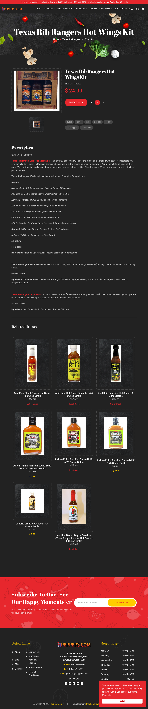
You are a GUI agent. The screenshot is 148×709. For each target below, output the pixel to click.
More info (106, 695)
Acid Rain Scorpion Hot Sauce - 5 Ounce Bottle (115, 394)
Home (38, 9)
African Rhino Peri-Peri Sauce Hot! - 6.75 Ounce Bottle (74, 461)
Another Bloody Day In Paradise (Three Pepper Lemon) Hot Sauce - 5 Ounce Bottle (74, 538)
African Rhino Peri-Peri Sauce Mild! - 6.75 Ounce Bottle (115, 462)
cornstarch (87, 127)
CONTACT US (125, 9)
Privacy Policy (35, 667)
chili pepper (72, 127)
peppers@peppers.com (77, 673)
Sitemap (19, 669)
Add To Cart (76, 102)
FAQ (17, 664)
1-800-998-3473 (79, 2)
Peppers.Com (56, 704)
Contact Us (34, 652)
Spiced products (64, 9)
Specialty (105, 9)
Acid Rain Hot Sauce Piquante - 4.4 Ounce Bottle (74, 394)
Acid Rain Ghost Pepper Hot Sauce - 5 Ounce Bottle (32, 394)
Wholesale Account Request (34, 659)
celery (108, 122)
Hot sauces (48, 9)
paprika (97, 122)
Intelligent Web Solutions (98, 704)
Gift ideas (80, 9)
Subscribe (121, 602)
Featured (93, 9)
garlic (79, 122)
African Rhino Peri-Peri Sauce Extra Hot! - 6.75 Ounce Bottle (32, 467)
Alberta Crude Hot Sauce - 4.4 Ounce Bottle (32, 525)
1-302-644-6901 (76, 669)
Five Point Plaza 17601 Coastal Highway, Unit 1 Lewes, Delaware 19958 (74, 656)
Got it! (122, 701)
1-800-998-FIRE (78, 664)
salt (87, 122)
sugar (69, 122)
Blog (116, 9)
